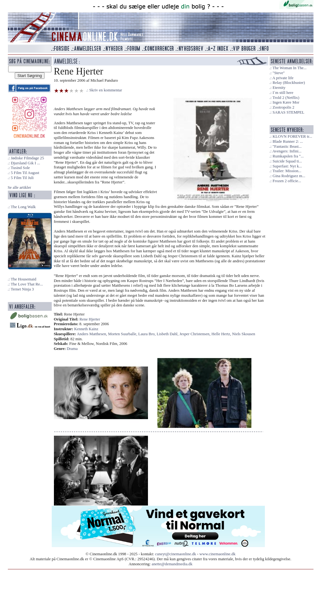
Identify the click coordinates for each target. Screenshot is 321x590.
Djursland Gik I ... (25, 163)
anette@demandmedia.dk (172, 564)
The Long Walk (23, 207)
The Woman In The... (289, 68)
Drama (72, 348)
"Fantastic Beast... (287, 146)
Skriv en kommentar (105, 90)
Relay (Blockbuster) (288, 82)
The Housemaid (23, 279)
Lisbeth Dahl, (168, 334)
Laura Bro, (147, 334)
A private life (283, 78)
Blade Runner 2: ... (287, 141)
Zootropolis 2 (283, 107)
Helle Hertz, (222, 334)
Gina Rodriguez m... (288, 176)
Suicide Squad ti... (287, 161)
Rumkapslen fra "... (287, 156)
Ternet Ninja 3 (22, 289)
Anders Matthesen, (92, 334)
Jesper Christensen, (196, 334)
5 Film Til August (25, 173)
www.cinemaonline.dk (217, 554)
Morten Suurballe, (123, 334)
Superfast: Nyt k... (287, 166)
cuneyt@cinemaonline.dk (175, 554)
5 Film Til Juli (22, 178)
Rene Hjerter (90, 319)
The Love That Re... (27, 284)
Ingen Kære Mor (285, 102)
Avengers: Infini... (287, 151)
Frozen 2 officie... (286, 181)
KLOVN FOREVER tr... (292, 136)
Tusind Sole (20, 168)
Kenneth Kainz (86, 329)
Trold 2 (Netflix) (285, 97)
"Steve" (278, 73)
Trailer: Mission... (286, 171)
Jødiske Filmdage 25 (27, 158)
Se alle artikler (19, 187)
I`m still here (282, 92)
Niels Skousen (243, 334)
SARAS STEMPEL (288, 112)
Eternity (278, 87)
